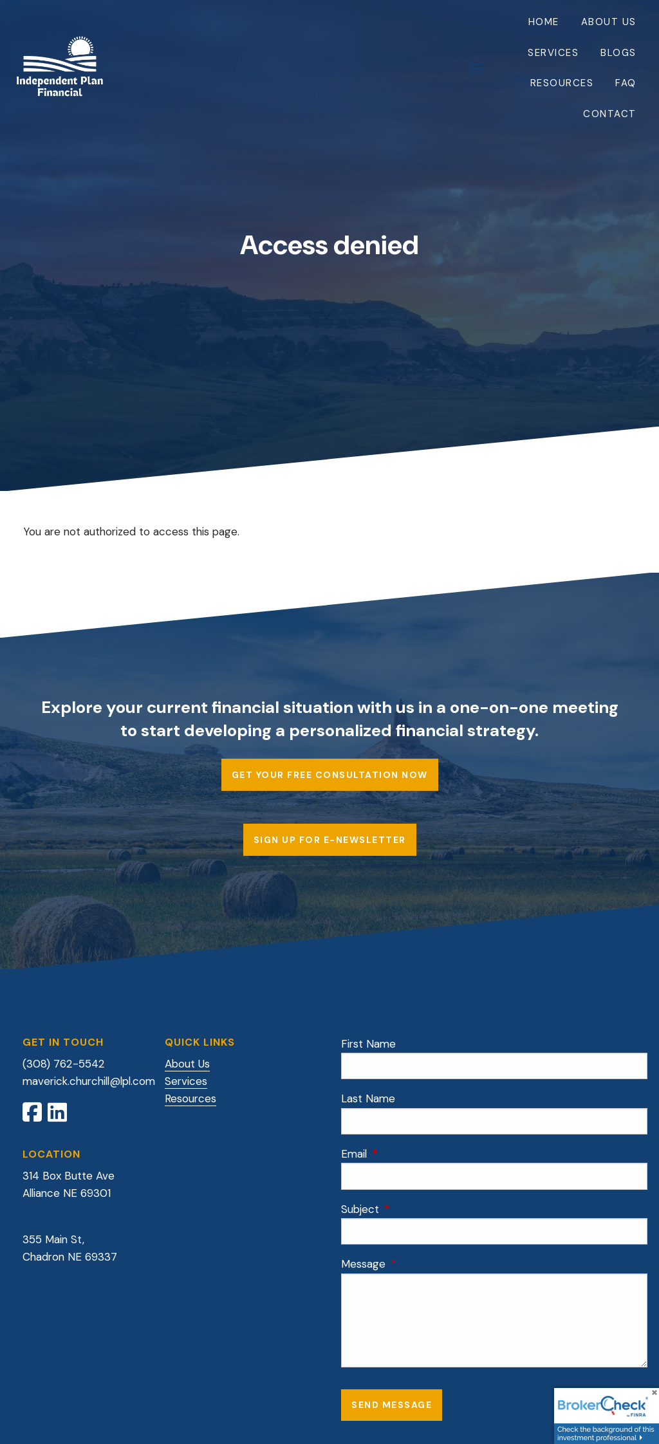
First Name (368, 1044)
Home (543, 21)
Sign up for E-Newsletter (330, 840)
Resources (562, 83)
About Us (608, 21)
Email (405, 1154)
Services (553, 52)
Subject (412, 1209)
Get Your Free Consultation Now (330, 775)
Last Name (368, 1098)
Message (415, 1264)
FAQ (625, 83)
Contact (609, 113)
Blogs (618, 52)
